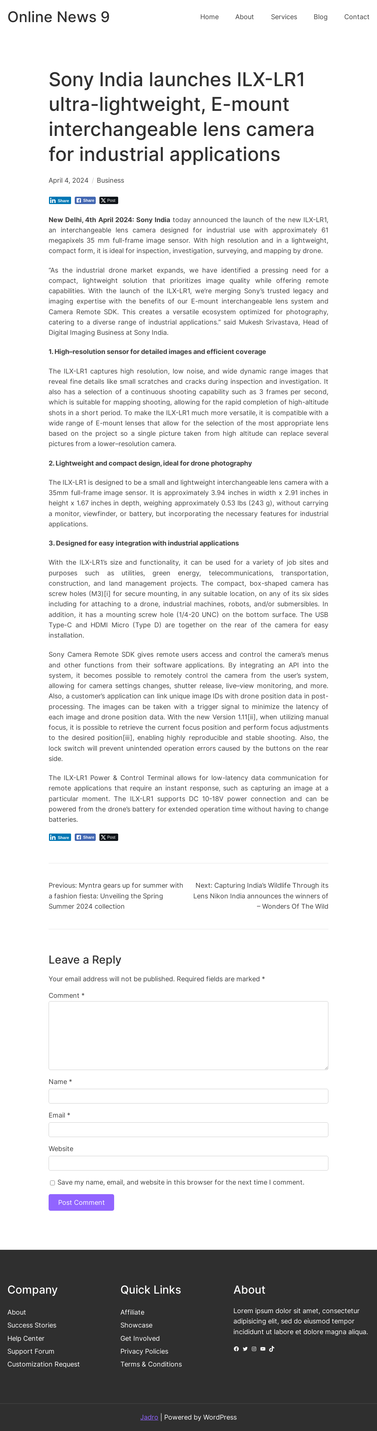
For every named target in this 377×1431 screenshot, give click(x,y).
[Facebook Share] (85, 200)
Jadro (149, 1417)
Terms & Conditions (151, 1364)
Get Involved (140, 1338)
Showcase (136, 1325)
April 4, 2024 (69, 180)
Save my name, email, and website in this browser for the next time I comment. (180, 1182)
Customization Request (43, 1364)
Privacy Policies (144, 1351)
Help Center (26, 1338)
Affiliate (132, 1312)
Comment (67, 995)
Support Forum (30, 1351)
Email (59, 1115)
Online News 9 (58, 17)
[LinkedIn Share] (60, 200)
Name (60, 1081)
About (16, 1312)
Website (61, 1149)
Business (110, 180)
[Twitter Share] (108, 200)
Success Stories (31, 1325)
